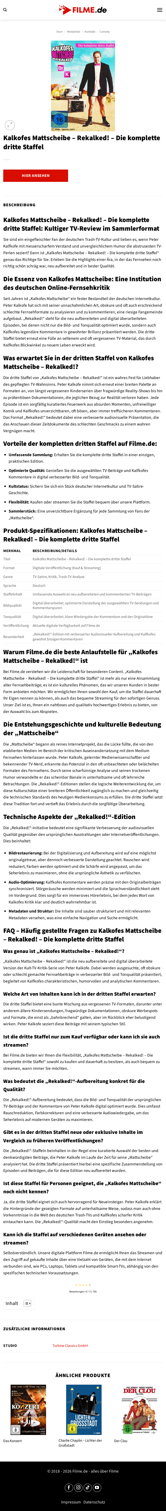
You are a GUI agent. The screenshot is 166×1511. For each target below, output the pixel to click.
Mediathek (73, 32)
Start (59, 32)
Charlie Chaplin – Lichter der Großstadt (80, 1443)
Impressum (71, 1502)
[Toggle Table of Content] (25, 1303)
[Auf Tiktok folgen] (87, 1488)
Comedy (105, 32)
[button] (5, 10)
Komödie (90, 32)
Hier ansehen (36, 175)
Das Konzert (12, 1441)
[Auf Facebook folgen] (69, 1488)
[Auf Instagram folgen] (78, 1488)
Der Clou (120, 1441)
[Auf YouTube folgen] (97, 1488)
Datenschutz (94, 1502)
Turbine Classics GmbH (70, 1345)
